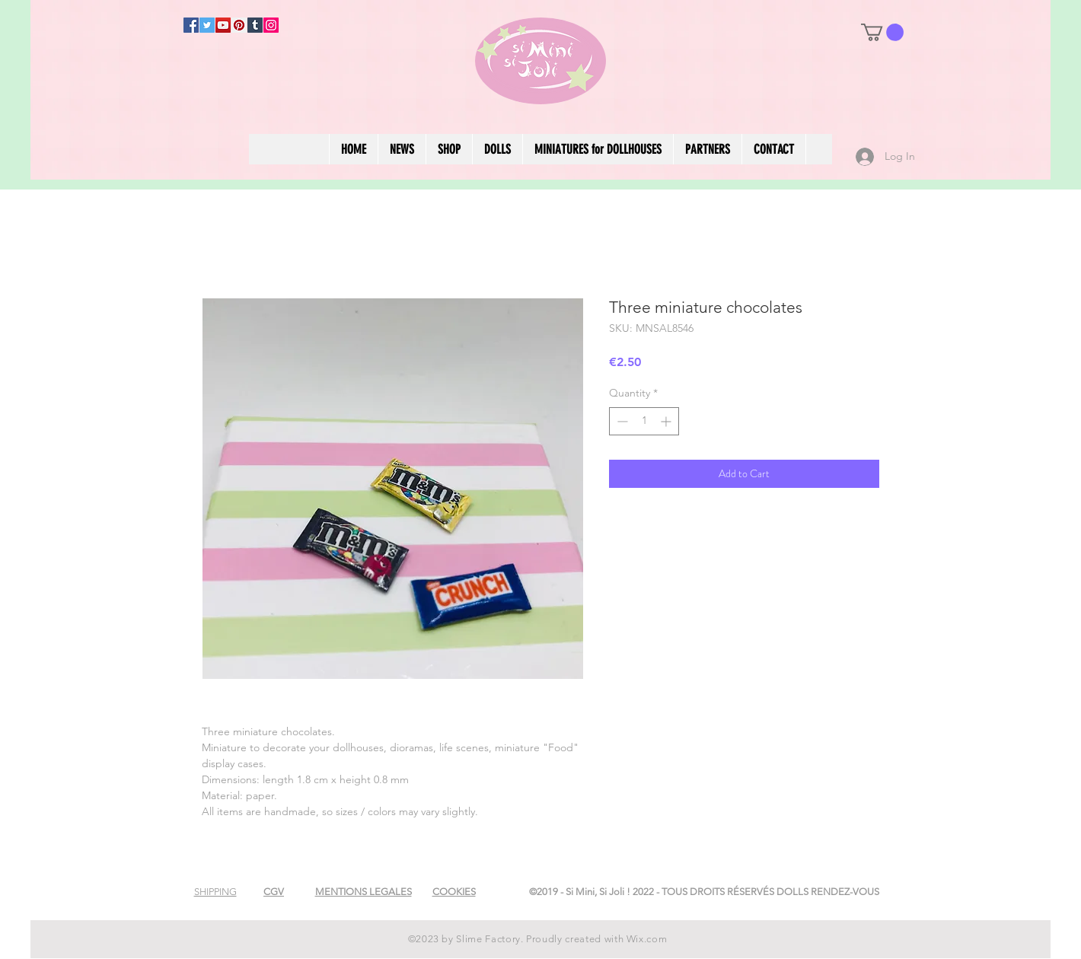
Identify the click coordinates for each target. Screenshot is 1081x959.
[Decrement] (620, 421)
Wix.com (647, 939)
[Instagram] (271, 25)
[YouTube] (223, 25)
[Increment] (667, 421)
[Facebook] (191, 25)
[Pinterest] (239, 25)
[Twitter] (207, 25)
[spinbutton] (644, 421)
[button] (882, 32)
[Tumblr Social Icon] (255, 25)
